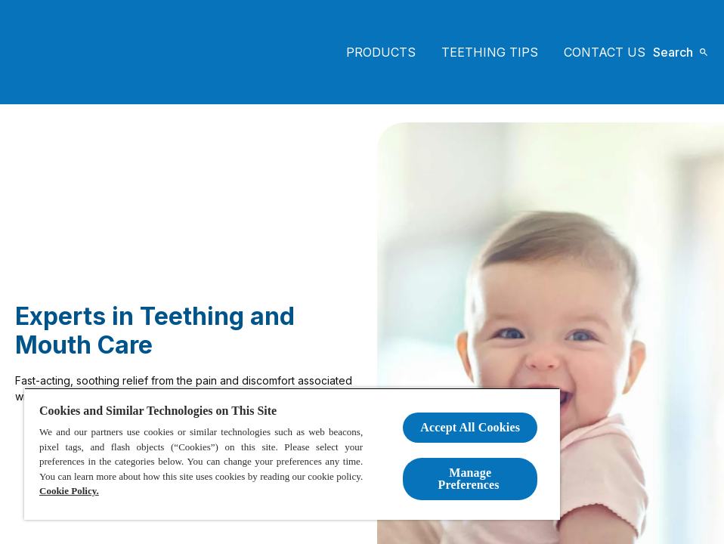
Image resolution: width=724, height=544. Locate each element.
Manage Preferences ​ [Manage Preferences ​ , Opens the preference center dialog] (470, 478)
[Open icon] (680, 52)
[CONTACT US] (604, 52)
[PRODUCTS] (380, 52)
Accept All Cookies (470, 427)
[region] (292, 454)
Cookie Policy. (69, 490)
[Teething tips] (490, 52)
